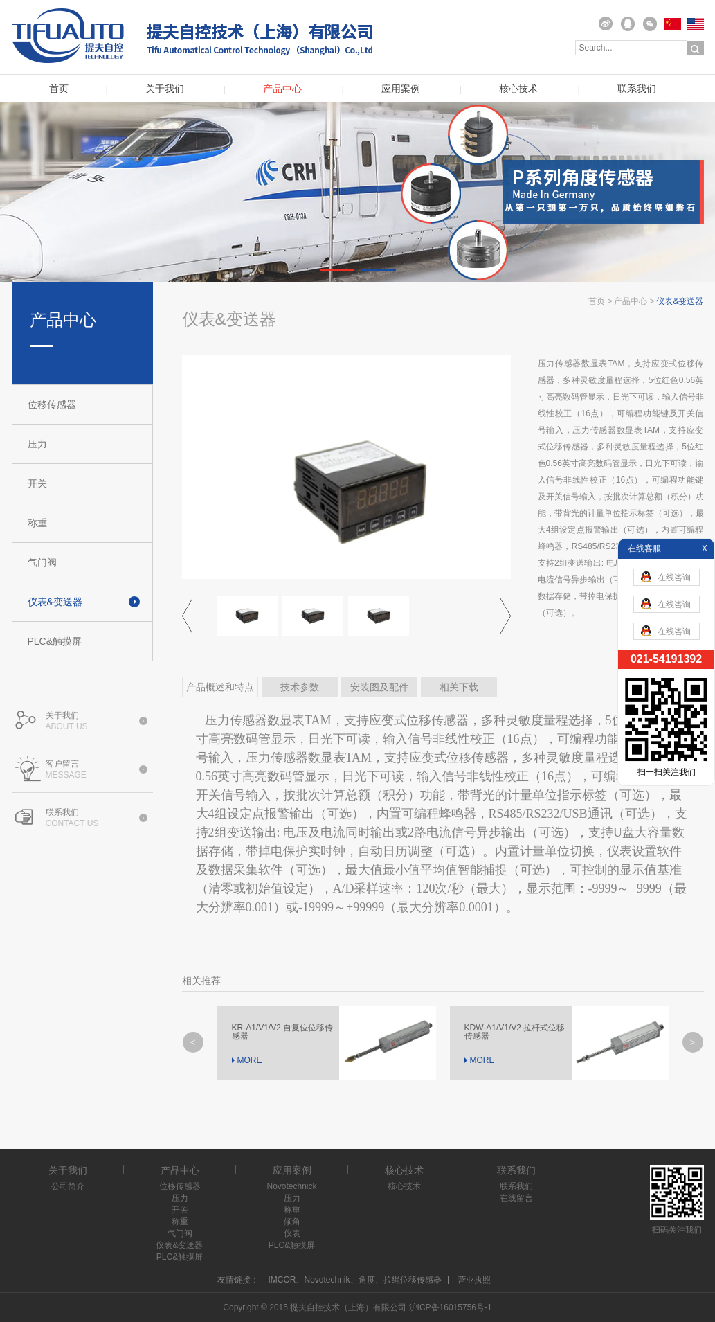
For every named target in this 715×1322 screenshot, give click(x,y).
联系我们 (636, 89)
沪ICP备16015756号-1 (450, 1307)
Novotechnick (291, 1186)
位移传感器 (52, 404)
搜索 (695, 48)
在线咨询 (666, 576)
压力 (37, 443)
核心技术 (518, 89)
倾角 (292, 1221)
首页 (59, 89)
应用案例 (400, 89)
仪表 (292, 1233)
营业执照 (474, 1280)
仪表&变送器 (55, 601)
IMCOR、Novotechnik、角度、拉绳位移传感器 (354, 1280)
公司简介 (67, 1186)
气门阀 (42, 562)
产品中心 (282, 89)
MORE (249, 1060)
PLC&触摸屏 (55, 641)
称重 (37, 522)
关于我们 (164, 89)
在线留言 (516, 1198)
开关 (37, 483)
